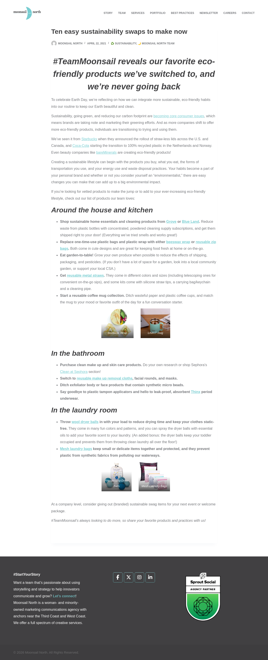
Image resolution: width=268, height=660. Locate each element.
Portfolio (157, 13)
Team (122, 13)
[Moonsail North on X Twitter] (128, 577)
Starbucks (89, 139)
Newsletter (209, 13)
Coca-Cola (80, 146)
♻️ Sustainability (123, 43)
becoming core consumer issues (178, 116)
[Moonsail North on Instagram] (139, 577)
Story (108, 13)
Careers (229, 13)
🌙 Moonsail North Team (156, 43)
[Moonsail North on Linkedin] (150, 577)
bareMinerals (106, 152)
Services (137, 13)
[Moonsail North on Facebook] (118, 577)
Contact (248, 13)
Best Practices (182, 13)
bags (88, 449)
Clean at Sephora (74, 372)
